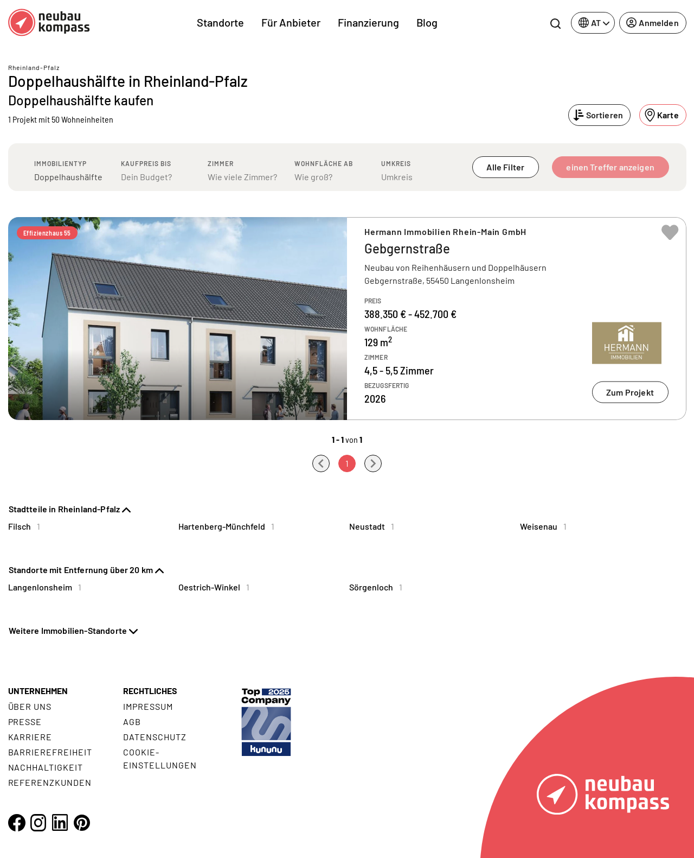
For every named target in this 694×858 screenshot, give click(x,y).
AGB (132, 721)
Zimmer (221, 163)
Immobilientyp (60, 163)
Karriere (30, 737)
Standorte (220, 22)
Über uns (30, 706)
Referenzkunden (50, 782)
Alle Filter (505, 167)
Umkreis (396, 163)
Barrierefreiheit (50, 752)
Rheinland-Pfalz (34, 67)
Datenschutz (155, 737)
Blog (427, 22)
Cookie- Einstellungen (159, 758)
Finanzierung (368, 22)
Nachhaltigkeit (45, 767)
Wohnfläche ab (323, 163)
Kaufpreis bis (146, 163)
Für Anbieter (290, 22)
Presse (25, 721)
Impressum (148, 706)
